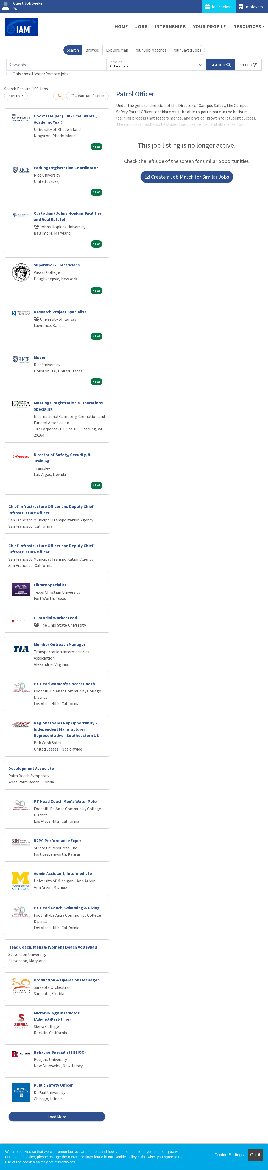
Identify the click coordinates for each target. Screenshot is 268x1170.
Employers (251, 6)
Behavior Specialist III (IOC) (60, 1052)
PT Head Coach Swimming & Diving (67, 907)
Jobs (141, 27)
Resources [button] (247, 27)
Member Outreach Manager (59, 644)
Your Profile (209, 27)
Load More (57, 1116)
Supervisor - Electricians (57, 265)
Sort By (14, 95)
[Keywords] (56, 65)
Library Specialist (50, 584)
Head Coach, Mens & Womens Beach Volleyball (52, 947)
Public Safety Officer (53, 1085)
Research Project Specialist (60, 311)
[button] (248, 65)
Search (73, 50)
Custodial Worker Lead (55, 617)
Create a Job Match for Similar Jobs (187, 176)
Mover (40, 357)
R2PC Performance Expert (58, 840)
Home (121, 27)
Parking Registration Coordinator (66, 167)
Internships (170, 27)
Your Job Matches (150, 50)
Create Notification (87, 95)
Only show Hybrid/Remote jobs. (41, 73)
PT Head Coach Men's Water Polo (65, 801)
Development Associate (31, 768)
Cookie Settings (229, 1154)
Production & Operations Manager (66, 979)
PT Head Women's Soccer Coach (64, 683)
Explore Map (117, 50)
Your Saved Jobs (187, 50)
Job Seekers (218, 6)
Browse (92, 50)
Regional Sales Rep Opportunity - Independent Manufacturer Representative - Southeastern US (66, 729)
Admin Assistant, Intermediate (63, 873)
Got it (255, 1154)
